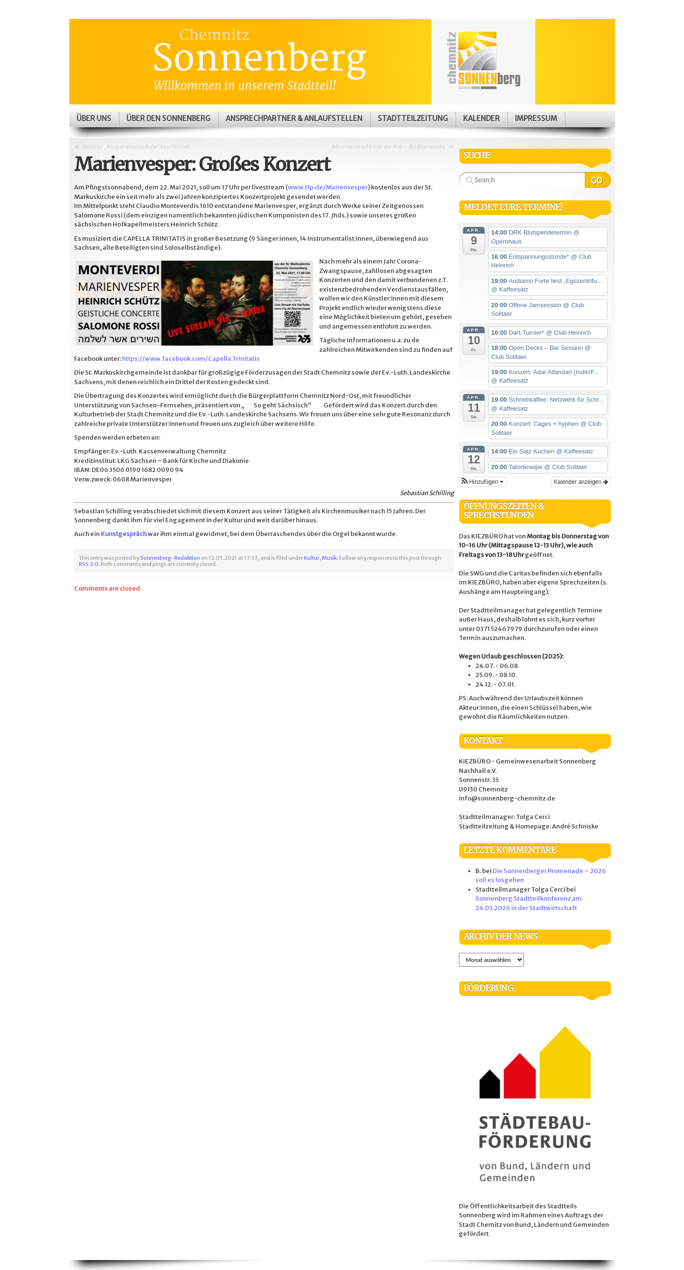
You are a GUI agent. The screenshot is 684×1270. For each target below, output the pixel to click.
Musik (329, 558)
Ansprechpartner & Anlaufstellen (294, 118)
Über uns (93, 118)
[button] (482, 482)
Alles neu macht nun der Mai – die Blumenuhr (388, 146)
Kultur (311, 558)
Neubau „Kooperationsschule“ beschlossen (137, 146)
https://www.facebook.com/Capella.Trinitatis (191, 359)
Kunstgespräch (124, 534)
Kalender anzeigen (581, 482)
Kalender (481, 118)
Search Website (598, 180)
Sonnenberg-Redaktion (170, 558)
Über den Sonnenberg (168, 118)
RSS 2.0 (88, 564)
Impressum (536, 118)
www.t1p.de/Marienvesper (328, 187)
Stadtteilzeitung (413, 118)
